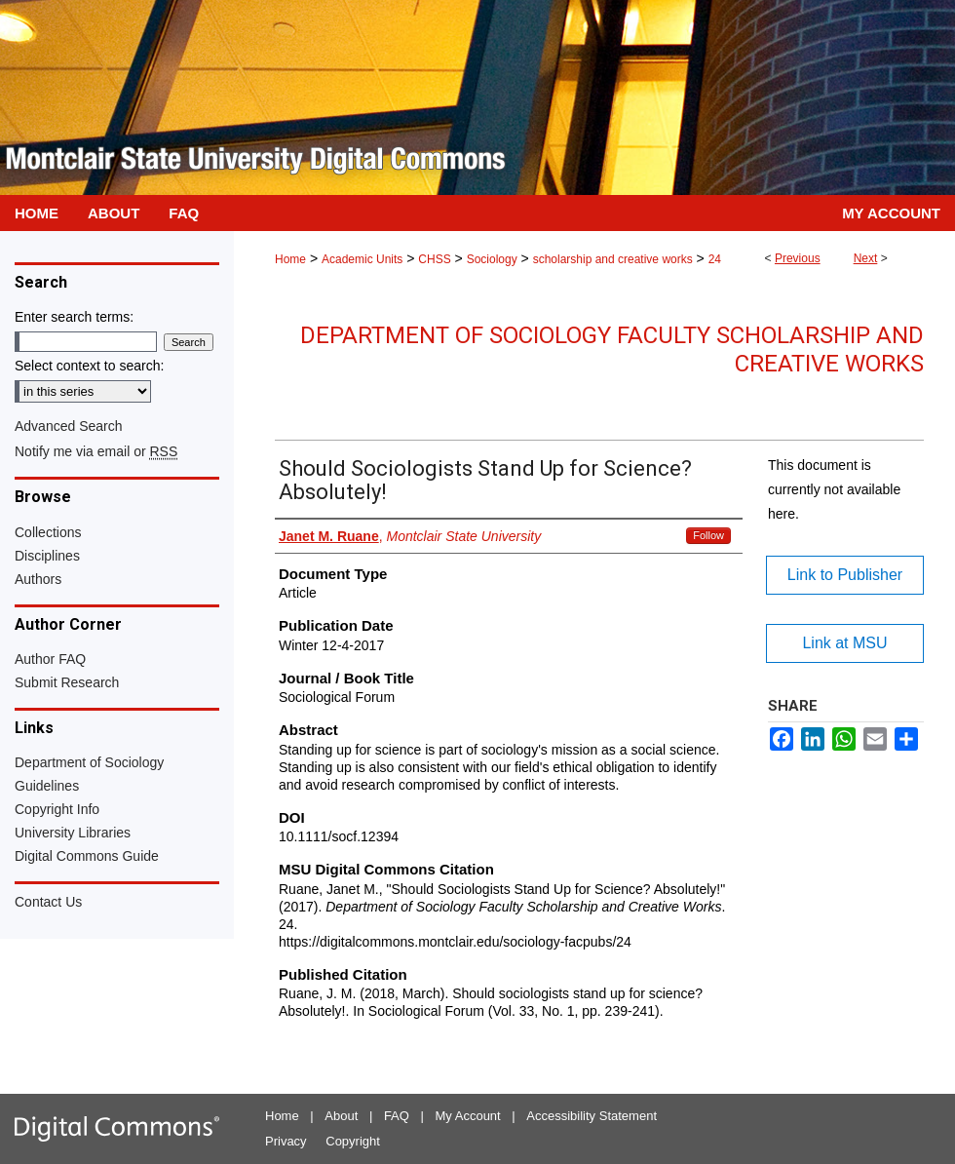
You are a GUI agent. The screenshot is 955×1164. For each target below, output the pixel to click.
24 (714, 259)
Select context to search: (89, 365)
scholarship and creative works (613, 259)
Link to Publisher (844, 574)
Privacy (286, 1141)
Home (290, 259)
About (341, 1115)
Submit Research (67, 682)
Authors (38, 579)
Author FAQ (50, 659)
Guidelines (47, 786)
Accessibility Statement (591, 1115)
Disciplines (47, 555)
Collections (48, 532)
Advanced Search (69, 426)
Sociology (492, 259)
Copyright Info (57, 809)
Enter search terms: (74, 317)
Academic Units (362, 259)
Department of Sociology (89, 762)
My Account (468, 1115)
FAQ (396, 1115)
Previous (798, 258)
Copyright (352, 1141)
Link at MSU (844, 643)
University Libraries (73, 832)
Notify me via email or (96, 451)
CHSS (434, 259)
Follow (708, 535)
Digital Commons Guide (87, 856)
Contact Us (48, 902)
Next (866, 258)
